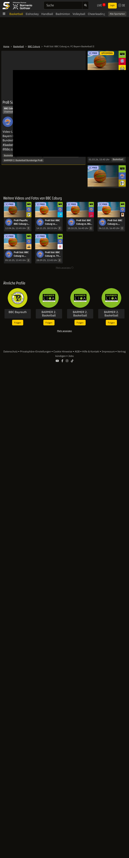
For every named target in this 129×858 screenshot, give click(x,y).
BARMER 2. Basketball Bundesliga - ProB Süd (111, 313)
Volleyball (79, 14)
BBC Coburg (34, 46)
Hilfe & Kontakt (91, 351)
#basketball (10, 144)
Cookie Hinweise (63, 351)
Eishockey (32, 14)
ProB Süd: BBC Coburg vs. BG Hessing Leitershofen (83, 222)
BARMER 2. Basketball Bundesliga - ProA (80, 313)
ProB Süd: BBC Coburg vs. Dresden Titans (52, 222)
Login (112, 5)
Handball (47, 14)
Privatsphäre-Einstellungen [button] (35, 351)
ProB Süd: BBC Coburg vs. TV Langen (52, 254)
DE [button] (121, 5)
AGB (77, 351)
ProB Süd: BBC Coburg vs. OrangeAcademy (115, 222)
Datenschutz (10, 351)
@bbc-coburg (11, 149)
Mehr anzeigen (64, 330)
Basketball (16, 14)
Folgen (17, 322)
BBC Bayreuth (18, 312)
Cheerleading (96, 14)
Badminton (63, 14)
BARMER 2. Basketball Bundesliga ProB (23, 160)
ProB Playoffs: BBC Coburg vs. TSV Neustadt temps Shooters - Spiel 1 (22, 222)
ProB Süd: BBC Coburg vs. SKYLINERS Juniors (21, 254)
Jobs (71, 356)
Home (6, 46)
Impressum (108, 351)
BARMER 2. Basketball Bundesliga (49, 313)
